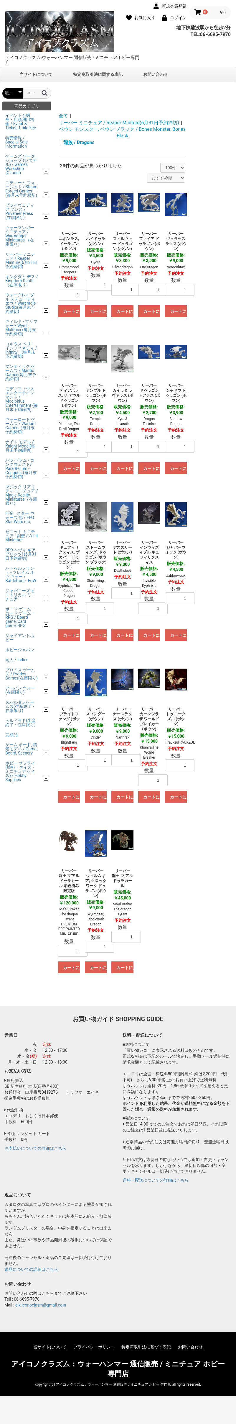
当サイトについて (35, 74)
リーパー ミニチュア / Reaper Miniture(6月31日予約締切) (119, 122)
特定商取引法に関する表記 (98, 74)
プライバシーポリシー (94, 1347)
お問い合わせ (155, 74)
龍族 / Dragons (79, 142)
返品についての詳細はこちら (31, 1269)
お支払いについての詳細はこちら (35, 1148)
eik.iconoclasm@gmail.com (40, 1305)
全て (63, 116)
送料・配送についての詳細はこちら (156, 1180)
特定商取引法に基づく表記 (146, 1347)
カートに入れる (71, 311)
